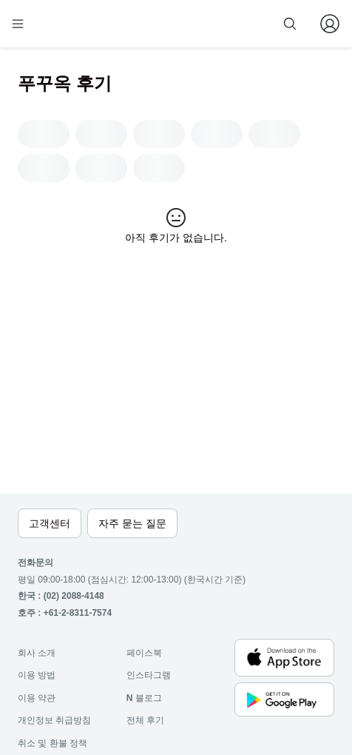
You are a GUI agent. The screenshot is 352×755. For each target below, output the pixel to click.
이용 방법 (36, 675)
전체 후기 (145, 720)
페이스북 (144, 653)
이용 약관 (36, 698)
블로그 (144, 698)
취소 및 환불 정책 (52, 743)
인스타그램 (148, 675)
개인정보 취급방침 (54, 720)
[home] (65, 23)
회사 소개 (36, 653)
